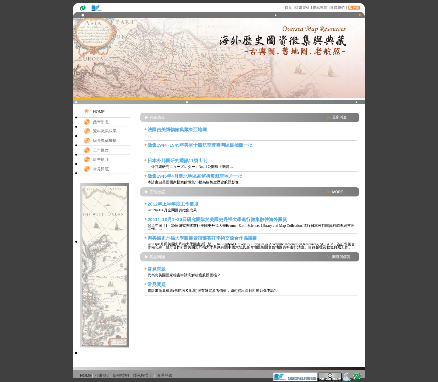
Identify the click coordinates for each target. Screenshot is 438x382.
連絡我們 (337, 7)
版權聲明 (121, 375)
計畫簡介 (102, 375)
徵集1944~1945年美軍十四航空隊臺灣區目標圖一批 (200, 145)
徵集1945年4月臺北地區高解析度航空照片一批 (195, 176)
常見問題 (157, 268)
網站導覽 (320, 7)
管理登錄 (164, 375)
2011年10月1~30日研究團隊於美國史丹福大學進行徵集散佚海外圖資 (217, 219)
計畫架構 (302, 7)
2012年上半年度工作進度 (173, 203)
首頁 (288, 7)
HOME (86, 375)
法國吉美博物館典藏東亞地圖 (177, 129)
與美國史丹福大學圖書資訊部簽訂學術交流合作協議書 (202, 237)
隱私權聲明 (143, 375)
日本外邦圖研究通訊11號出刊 (177, 160)
